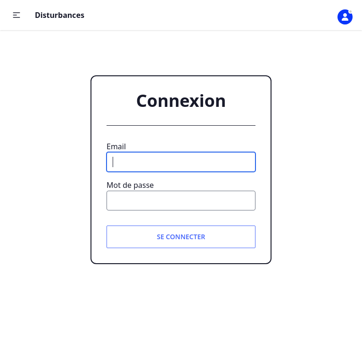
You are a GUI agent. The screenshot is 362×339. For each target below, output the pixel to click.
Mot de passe (130, 185)
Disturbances (59, 15)
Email (116, 146)
